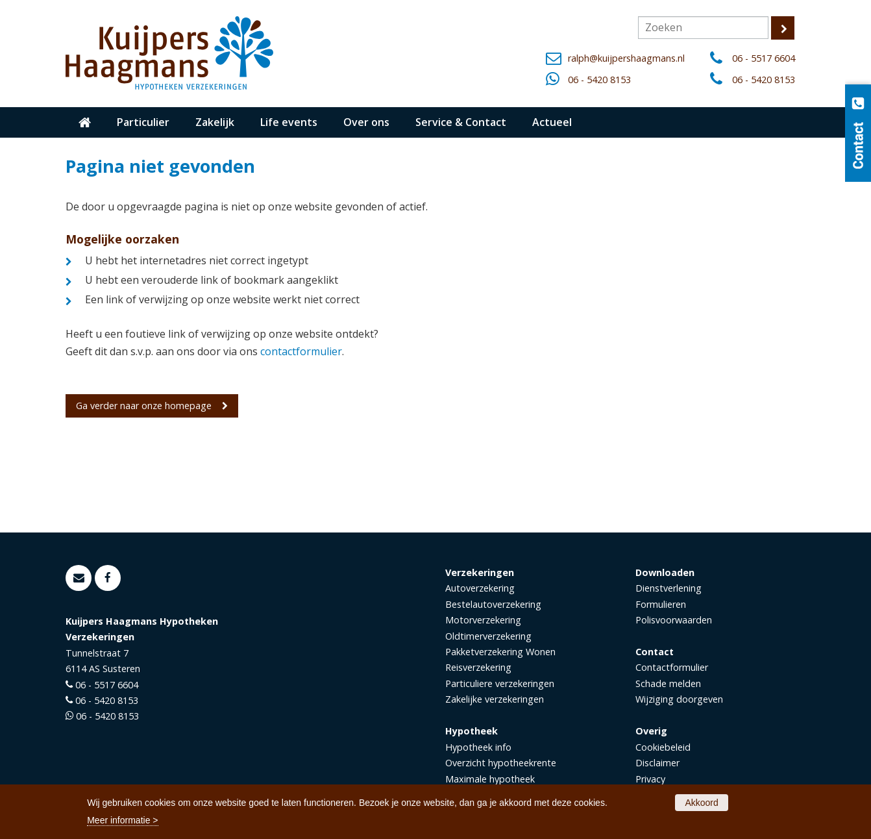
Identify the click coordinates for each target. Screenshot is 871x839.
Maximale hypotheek (490, 779)
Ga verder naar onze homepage (144, 405)
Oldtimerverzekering (488, 636)
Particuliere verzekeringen (499, 683)
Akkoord (701, 802)
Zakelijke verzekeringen (494, 699)
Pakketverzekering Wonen (500, 651)
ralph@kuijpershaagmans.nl (626, 58)
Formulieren (660, 604)
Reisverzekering (478, 667)
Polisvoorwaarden (673, 620)
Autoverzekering (480, 588)
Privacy (650, 779)
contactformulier (301, 351)
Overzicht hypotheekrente (500, 763)
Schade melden (668, 683)
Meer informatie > (122, 820)
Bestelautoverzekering (493, 604)
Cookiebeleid (663, 747)
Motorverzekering (483, 620)
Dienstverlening (668, 588)
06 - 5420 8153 (599, 79)
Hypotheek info (478, 747)
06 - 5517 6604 (763, 58)
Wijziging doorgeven (679, 699)
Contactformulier (671, 667)
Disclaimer (657, 763)
